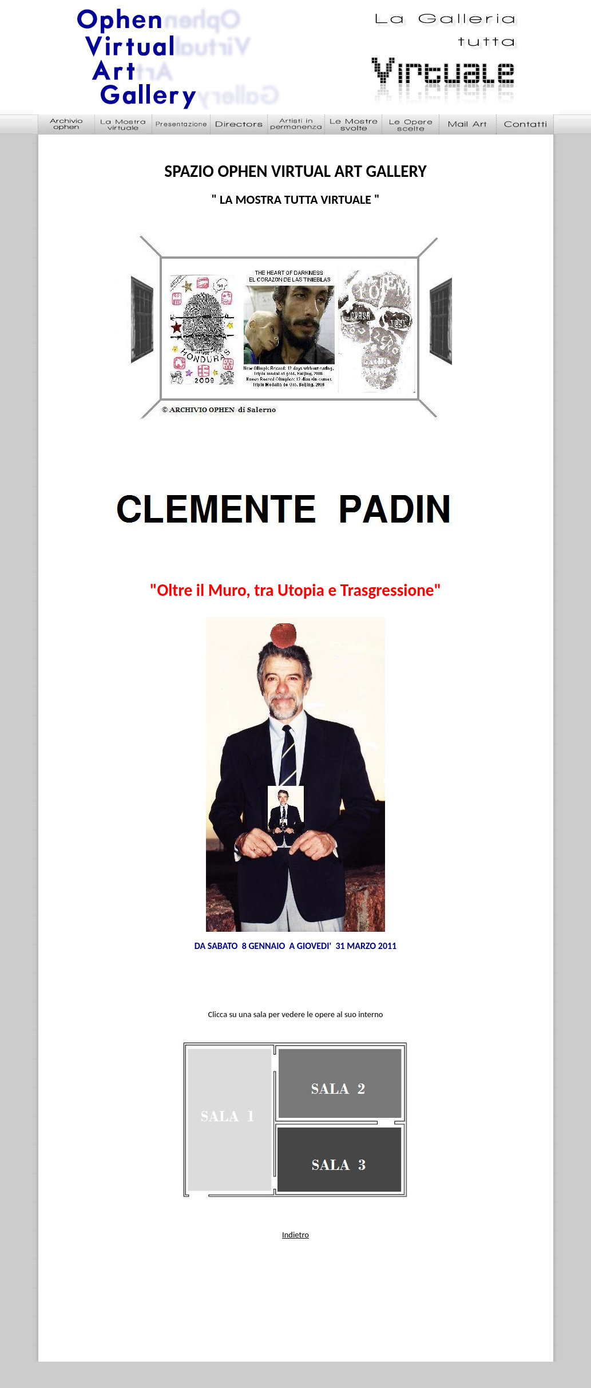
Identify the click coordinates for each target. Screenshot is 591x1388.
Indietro (295, 1234)
